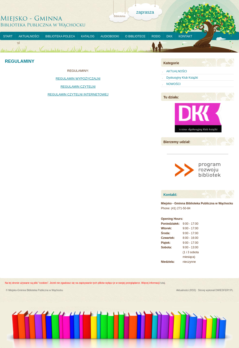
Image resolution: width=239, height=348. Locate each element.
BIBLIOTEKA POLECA (60, 36)
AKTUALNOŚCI (29, 36)
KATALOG (87, 36)
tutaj (162, 283)
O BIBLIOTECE (135, 36)
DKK (170, 36)
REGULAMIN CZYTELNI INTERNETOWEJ (78, 94)
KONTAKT (185, 36)
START (7, 36)
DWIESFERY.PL (224, 290)
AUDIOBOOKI (109, 36)
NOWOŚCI (173, 84)
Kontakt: (170, 195)
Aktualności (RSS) (186, 290)
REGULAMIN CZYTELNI (78, 86)
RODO (156, 36)
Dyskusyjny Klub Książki (182, 77)
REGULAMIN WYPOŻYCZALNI (78, 78)
